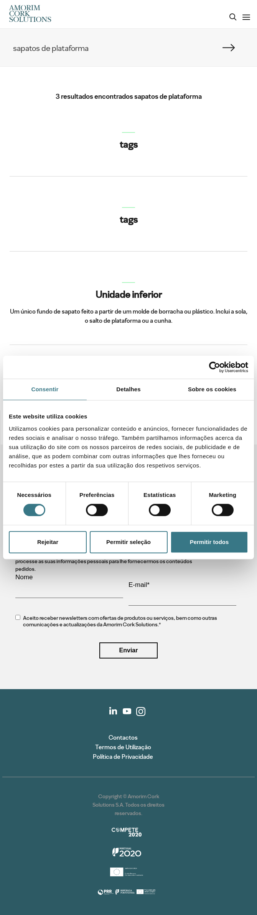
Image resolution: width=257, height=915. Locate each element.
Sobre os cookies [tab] (212, 389)
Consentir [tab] (45, 389)
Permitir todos (209, 542)
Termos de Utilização (123, 747)
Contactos (123, 737)
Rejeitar (47, 542)
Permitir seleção (128, 542)
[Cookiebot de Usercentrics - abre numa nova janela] (214, 367)
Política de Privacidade (123, 756)
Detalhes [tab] (128, 389)
